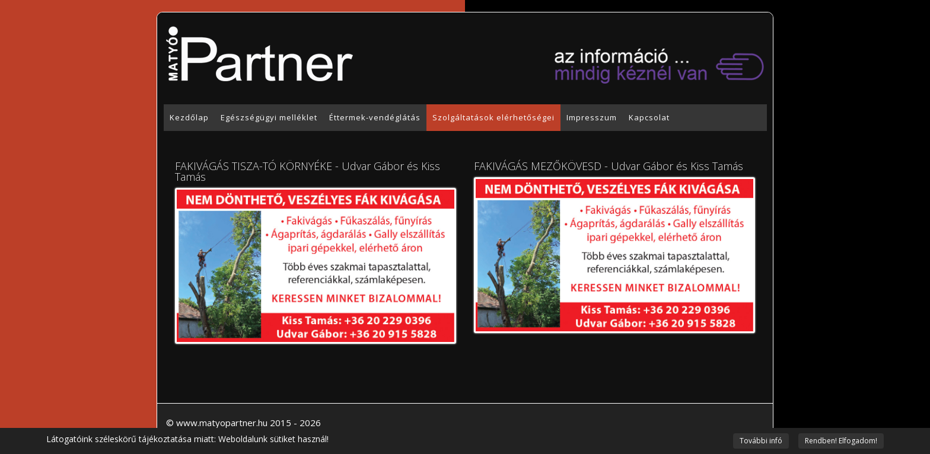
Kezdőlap (189, 117)
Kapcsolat (649, 117)
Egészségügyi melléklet (269, 117)
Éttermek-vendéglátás (375, 117)
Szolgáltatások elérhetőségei (493, 117)
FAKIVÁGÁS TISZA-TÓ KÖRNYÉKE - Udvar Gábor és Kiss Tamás (307, 171)
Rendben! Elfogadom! (841, 441)
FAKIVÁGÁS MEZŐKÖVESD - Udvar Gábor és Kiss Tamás (608, 166)
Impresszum (591, 117)
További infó (761, 441)
